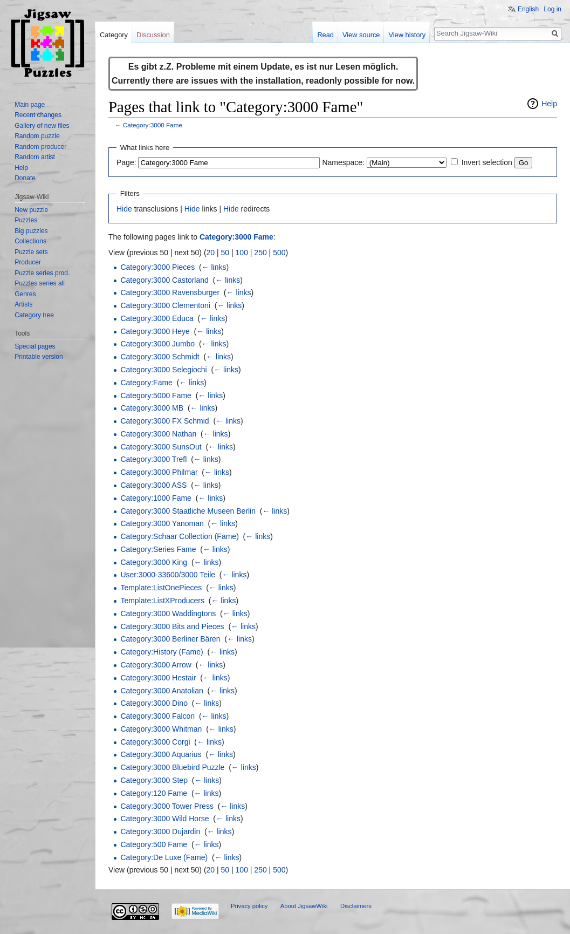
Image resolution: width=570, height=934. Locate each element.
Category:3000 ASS (153, 485)
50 (225, 252)
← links (214, 267)
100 (242, 252)
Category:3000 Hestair (158, 677)
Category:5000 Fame (155, 395)
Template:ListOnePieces (161, 587)
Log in (552, 9)
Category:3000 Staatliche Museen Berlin (188, 511)
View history (406, 35)
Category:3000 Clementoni (165, 305)
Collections (30, 241)
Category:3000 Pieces (157, 267)
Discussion (153, 35)
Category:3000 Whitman (161, 729)
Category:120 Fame (153, 793)
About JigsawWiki (304, 906)
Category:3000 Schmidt (159, 356)
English (528, 9)
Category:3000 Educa (156, 318)
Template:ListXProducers (162, 600)
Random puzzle (37, 136)
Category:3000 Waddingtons (168, 613)
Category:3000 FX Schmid (164, 421)
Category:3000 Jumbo (157, 343)
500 (279, 252)
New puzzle (31, 210)
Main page (30, 104)
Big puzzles (31, 231)
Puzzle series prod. (42, 273)
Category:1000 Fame (155, 498)
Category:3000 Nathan (158, 433)
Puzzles (26, 220)
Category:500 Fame (153, 844)
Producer (28, 262)
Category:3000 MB (151, 408)
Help (549, 103)
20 (211, 252)
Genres (25, 294)
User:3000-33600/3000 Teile (167, 574)
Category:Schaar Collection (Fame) (179, 536)
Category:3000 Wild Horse (164, 818)
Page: (126, 162)
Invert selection (487, 162)
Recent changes (38, 115)
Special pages (35, 346)
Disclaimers (356, 906)
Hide (124, 208)
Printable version (39, 356)
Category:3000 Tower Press (167, 806)
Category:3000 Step (154, 780)
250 (260, 252)
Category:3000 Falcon (157, 716)
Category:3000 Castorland (164, 280)
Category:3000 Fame (152, 124)
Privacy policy (249, 906)
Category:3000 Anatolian (161, 690)
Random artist (35, 157)
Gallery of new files (42, 125)
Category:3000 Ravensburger (169, 292)
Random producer (40, 147)
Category (114, 35)
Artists (23, 304)
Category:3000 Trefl (153, 459)
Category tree (34, 315)
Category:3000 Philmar (158, 472)
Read (325, 35)
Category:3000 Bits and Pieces (172, 626)
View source (361, 35)
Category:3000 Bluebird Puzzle (172, 767)
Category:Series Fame (158, 549)
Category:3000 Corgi (155, 742)
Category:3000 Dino (154, 703)
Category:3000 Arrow (155, 664)
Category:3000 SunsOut (160, 446)
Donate (25, 178)
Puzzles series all (40, 283)
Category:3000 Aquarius (160, 754)
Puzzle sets (31, 252)
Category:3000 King (153, 562)
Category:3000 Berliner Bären (170, 639)
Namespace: (343, 162)
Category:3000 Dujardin (160, 831)
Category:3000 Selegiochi (163, 369)
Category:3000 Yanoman (161, 523)
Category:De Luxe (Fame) (164, 857)
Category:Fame (146, 382)
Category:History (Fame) (161, 651)
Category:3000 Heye (154, 331)
